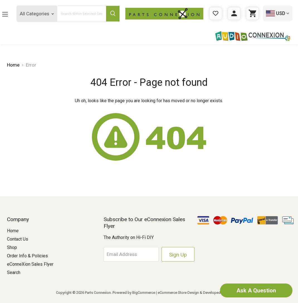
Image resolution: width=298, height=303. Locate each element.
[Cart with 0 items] (252, 13)
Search (13, 272)
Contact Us (17, 239)
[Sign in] (234, 13)
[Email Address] (131, 254)
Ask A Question (256, 290)
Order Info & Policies (27, 255)
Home (13, 230)
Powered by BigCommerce (134, 292)
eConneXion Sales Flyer (30, 264)
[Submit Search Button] (113, 13)
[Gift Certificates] (215, 13)
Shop (12, 247)
